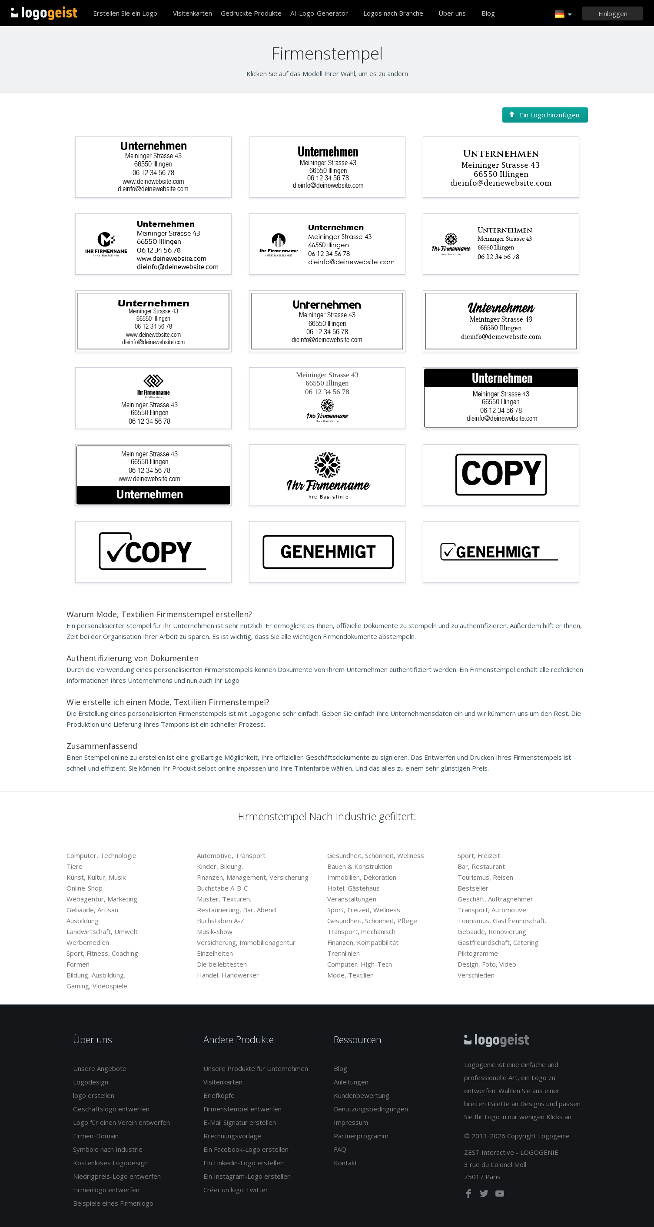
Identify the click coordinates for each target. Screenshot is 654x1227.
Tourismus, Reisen (485, 877)
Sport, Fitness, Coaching (102, 953)
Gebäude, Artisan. (93, 909)
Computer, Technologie (101, 855)
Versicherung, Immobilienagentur (246, 942)
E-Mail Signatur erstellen (239, 1122)
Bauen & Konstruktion (359, 866)
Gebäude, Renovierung (492, 931)
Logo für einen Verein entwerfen (121, 1122)
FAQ (340, 1149)
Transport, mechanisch (361, 931)
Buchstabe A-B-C (222, 888)
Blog (488, 13)
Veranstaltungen (351, 898)
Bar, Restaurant (481, 866)
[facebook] (469, 1195)
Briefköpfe (219, 1095)
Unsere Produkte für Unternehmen (255, 1068)
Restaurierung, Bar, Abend (236, 909)
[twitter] (485, 1195)
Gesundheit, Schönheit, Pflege (372, 920)
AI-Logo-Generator (319, 13)
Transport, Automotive (492, 909)
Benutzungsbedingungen (371, 1108)
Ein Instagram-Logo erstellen (247, 1176)
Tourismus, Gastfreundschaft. (502, 920)
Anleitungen (351, 1081)
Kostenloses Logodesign (110, 1162)
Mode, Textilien (350, 975)
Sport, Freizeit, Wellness (363, 909)
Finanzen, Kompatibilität (362, 942)
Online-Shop (84, 888)
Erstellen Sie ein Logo (125, 13)
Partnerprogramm (361, 1135)
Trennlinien (343, 953)
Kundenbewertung (361, 1095)
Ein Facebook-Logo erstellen (246, 1149)
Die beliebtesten (222, 964)
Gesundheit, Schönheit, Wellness (375, 855)
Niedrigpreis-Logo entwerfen (117, 1176)
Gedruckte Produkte (251, 13)
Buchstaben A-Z (220, 920)
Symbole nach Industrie (108, 1149)
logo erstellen (93, 1095)
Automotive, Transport (231, 855)
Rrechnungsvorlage (232, 1135)
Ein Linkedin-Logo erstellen (243, 1162)
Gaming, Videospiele (96, 985)
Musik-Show (214, 931)
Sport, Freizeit (479, 855)
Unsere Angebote (99, 1068)
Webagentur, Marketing (101, 898)
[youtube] (499, 1195)
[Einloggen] (612, 13)
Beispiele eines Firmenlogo (113, 1203)
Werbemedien (87, 942)
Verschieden (476, 975)
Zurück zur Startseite (44, 13)
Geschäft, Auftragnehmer (495, 898)
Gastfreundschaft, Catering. (499, 942)
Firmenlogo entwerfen (106, 1189)
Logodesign (90, 1081)
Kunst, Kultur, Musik (96, 877)
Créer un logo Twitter (235, 1189)
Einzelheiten (215, 953)
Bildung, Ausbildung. (95, 975)
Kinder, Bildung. (220, 866)
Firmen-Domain (96, 1135)
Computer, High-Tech (359, 964)
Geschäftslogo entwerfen (111, 1108)
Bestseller (473, 888)
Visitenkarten (192, 13)
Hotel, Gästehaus (353, 888)
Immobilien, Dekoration (361, 877)
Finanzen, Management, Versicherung (253, 877)
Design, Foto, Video (487, 964)
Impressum (351, 1122)
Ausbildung (82, 920)
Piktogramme (478, 953)
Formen (78, 964)
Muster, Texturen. (224, 898)
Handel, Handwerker (228, 975)
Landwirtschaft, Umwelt (102, 931)
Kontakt (345, 1162)
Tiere (74, 866)
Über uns (452, 13)
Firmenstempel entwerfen (242, 1108)
